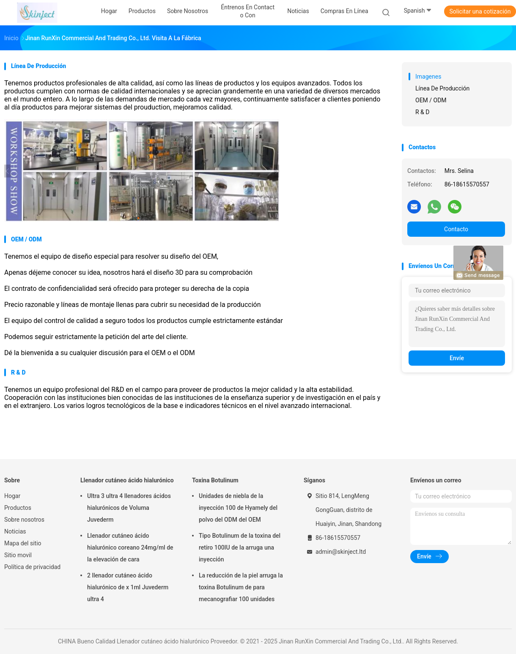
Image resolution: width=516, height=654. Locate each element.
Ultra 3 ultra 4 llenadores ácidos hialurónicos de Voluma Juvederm (129, 508)
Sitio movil (18, 555)
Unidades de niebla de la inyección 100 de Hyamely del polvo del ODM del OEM (238, 508)
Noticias (15, 531)
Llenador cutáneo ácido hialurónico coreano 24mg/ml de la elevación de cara (130, 547)
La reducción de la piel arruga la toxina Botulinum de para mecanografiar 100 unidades (241, 587)
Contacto (456, 229)
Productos (17, 507)
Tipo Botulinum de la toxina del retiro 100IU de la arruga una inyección (239, 547)
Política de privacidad (32, 567)
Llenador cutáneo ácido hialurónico (127, 480)
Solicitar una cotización (480, 11)
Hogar (12, 496)
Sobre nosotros (24, 519)
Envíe (457, 358)
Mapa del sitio (22, 543)
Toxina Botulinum (215, 480)
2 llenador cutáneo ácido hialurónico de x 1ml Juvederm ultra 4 (127, 587)
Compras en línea (344, 11)
